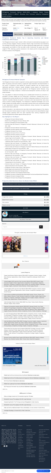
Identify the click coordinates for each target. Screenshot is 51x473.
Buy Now (25, 208)
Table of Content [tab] (18, 34)
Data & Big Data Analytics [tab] (39, 34)
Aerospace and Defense (44, 429)
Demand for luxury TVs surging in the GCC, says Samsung (17, 399)
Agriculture (41, 461)
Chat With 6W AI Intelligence (43, 470)
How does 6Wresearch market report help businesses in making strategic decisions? (26, 184)
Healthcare (41, 447)
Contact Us (20, 442)
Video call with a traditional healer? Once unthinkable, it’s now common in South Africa (24, 407)
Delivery (20, 439)
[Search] (45, 2)
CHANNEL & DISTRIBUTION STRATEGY (29, 441)
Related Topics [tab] (27, 34)
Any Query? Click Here (25, 219)
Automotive (41, 448)
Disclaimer (20, 440)
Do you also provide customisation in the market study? (26, 188)
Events (19, 431)
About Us (20, 429)
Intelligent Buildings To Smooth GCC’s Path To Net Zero (17, 410)
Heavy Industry (42, 440)
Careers (20, 432)
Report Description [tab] (7, 34)
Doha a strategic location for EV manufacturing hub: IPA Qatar (18, 396)
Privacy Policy (21, 434)
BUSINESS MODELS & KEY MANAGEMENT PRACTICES (31, 452)
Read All (5, 389)
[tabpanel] (25, 244)
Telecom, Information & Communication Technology (44, 444)
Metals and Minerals (43, 455)
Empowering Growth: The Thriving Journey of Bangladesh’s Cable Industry (21, 402)
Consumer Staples (43, 450)
